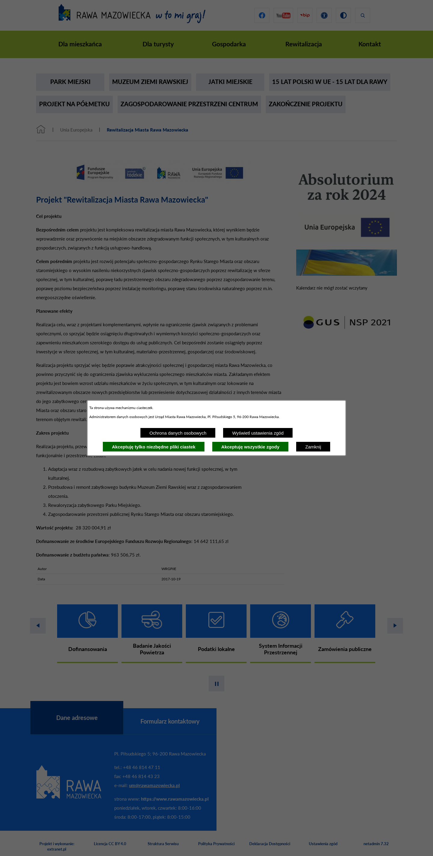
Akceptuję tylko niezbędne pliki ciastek (153, 446)
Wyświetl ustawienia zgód (258, 433)
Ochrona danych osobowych (177, 433)
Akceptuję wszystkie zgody (250, 446)
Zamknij (313, 446)
